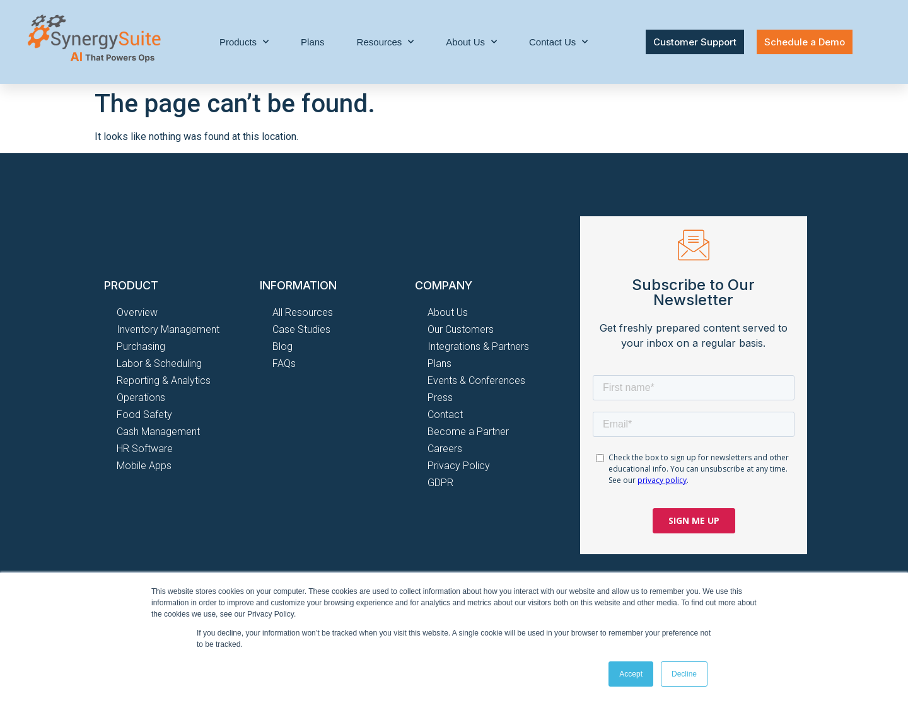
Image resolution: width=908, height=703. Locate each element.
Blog (282, 346)
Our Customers (461, 329)
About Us (471, 42)
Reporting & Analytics (164, 380)
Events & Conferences (476, 380)
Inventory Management (168, 329)
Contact (445, 415)
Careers (445, 449)
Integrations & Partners (478, 346)
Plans (313, 42)
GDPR (440, 483)
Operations (141, 398)
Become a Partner (468, 432)
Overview (137, 312)
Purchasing (141, 346)
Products (244, 42)
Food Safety (144, 415)
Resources (385, 42)
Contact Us (558, 42)
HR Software (145, 449)
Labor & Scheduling (159, 363)
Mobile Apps (144, 466)
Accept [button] (631, 674)
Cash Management (158, 432)
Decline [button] (684, 674)
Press (440, 398)
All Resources (302, 312)
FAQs (284, 363)
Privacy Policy (459, 466)
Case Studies (301, 329)
